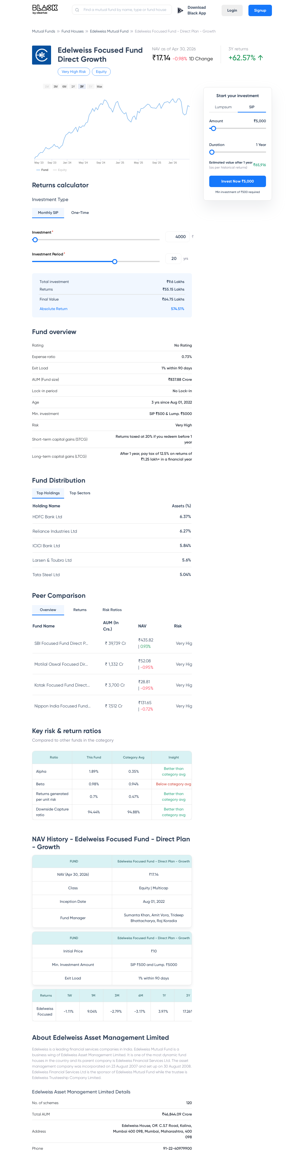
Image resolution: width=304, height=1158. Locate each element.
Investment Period (47, 254)
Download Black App (197, 10)
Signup (260, 10)
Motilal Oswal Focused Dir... (61, 664)
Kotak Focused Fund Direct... (62, 685)
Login (232, 10)
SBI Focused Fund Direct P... (61, 643)
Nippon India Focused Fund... (62, 705)
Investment (41, 232)
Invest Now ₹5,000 (237, 181)
